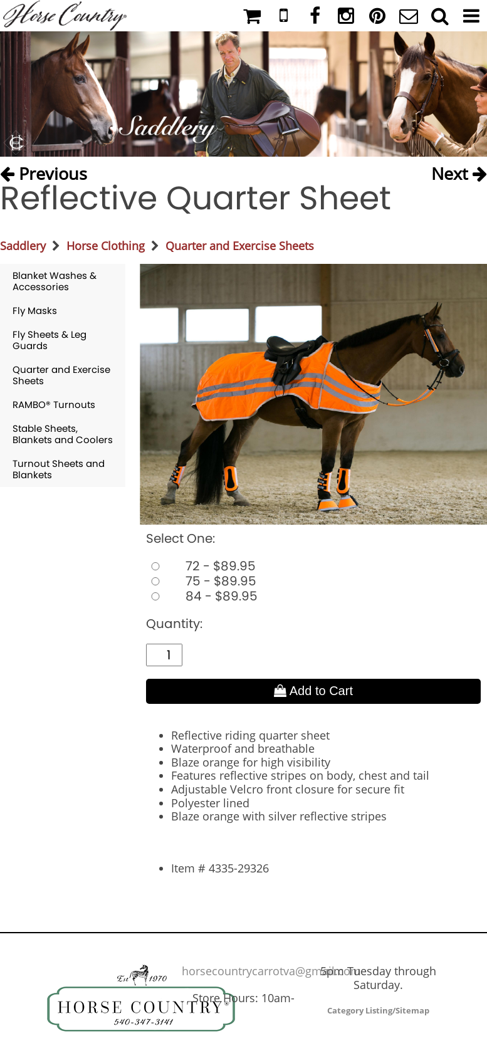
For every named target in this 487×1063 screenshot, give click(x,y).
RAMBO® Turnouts (54, 404)
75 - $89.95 (201, 581)
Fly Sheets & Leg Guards (49, 340)
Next (459, 171)
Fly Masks (35, 310)
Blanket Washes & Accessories (55, 281)
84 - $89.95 (202, 596)
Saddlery (23, 245)
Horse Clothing (105, 245)
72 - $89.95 (201, 566)
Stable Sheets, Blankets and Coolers (63, 434)
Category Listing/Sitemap (378, 1010)
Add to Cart (313, 691)
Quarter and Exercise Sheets (239, 245)
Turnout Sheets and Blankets (59, 469)
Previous (43, 171)
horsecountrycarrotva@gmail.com (271, 970)
